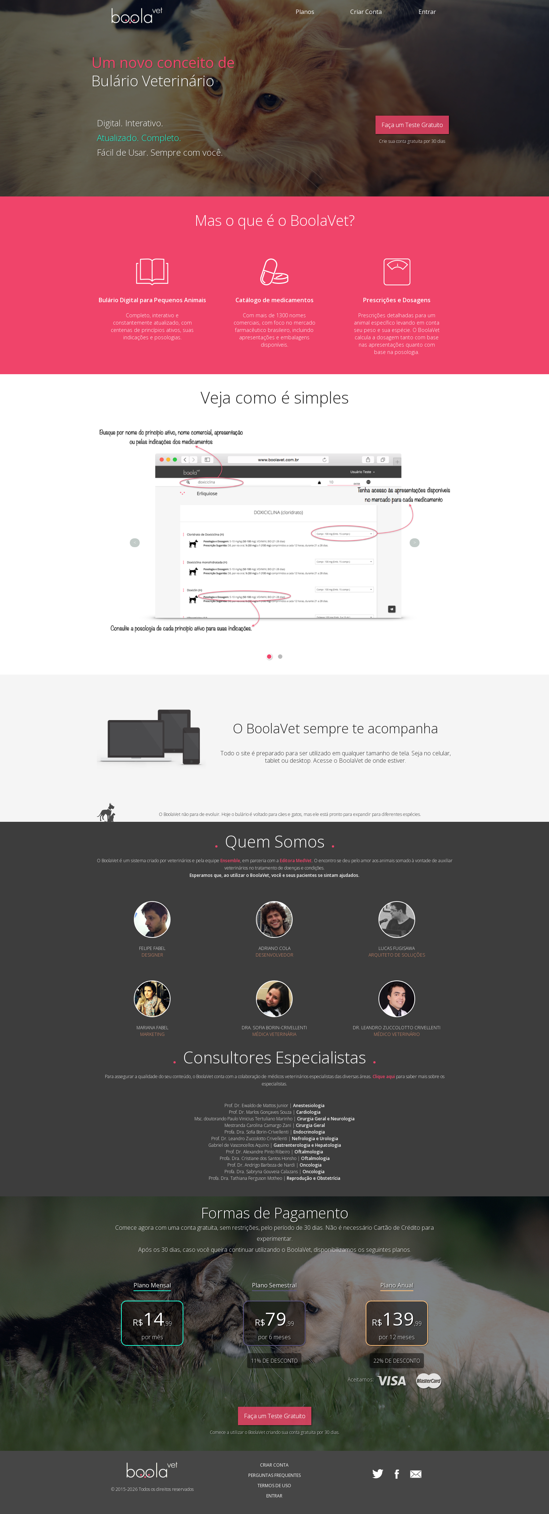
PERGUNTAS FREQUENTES (274, 1475)
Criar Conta (366, 12)
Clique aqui (384, 1076)
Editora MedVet (296, 860)
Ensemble (230, 860)
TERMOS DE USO (274, 1485)
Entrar (427, 12)
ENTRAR (274, 1496)
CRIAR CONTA (274, 1465)
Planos (305, 12)
